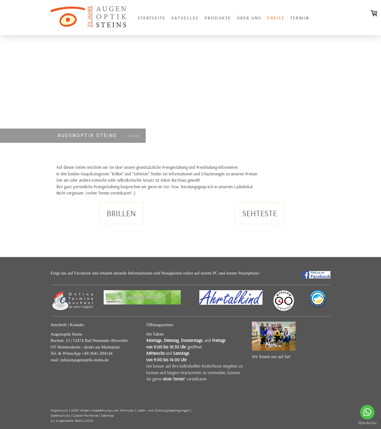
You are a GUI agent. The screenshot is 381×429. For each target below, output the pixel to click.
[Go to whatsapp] (367, 412)
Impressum (59, 410)
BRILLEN (121, 213)
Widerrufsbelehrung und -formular (107, 410)
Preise (275, 18)
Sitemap (107, 415)
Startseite (151, 18)
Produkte (217, 18)
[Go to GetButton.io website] (367, 423)
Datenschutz (60, 415)
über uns (249, 18)
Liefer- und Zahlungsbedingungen (163, 410)
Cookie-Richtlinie (85, 415)
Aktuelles (184, 18)
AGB (74, 410)
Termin (299, 18)
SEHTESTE (259, 213)
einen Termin (173, 379)
